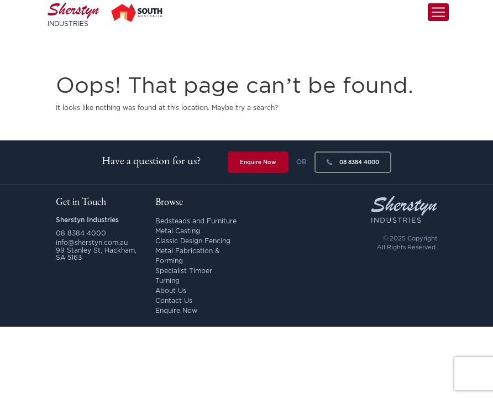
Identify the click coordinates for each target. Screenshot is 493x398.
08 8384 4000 (353, 162)
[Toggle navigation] (438, 20)
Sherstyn (73, 21)
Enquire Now (258, 162)
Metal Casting (177, 230)
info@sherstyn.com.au (92, 242)
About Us (170, 290)
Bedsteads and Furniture (196, 220)
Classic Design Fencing (192, 240)
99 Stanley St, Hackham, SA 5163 (96, 254)
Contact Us (173, 300)
